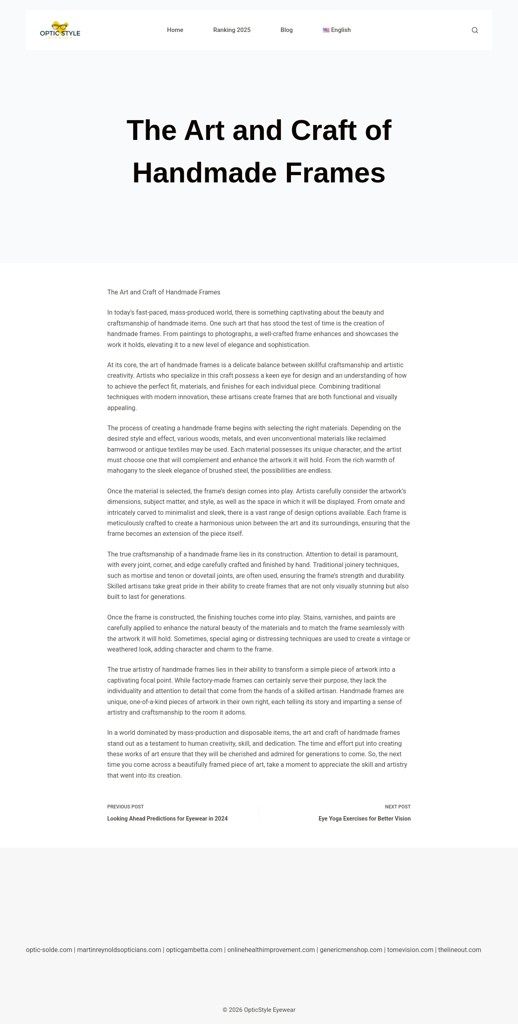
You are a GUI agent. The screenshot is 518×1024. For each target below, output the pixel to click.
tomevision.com (410, 950)
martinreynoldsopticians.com (119, 950)
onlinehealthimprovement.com (271, 950)
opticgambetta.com (194, 950)
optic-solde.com (49, 950)
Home (175, 30)
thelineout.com (460, 950)
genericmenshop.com (351, 950)
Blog (286, 30)
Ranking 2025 (232, 30)
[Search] (475, 30)
